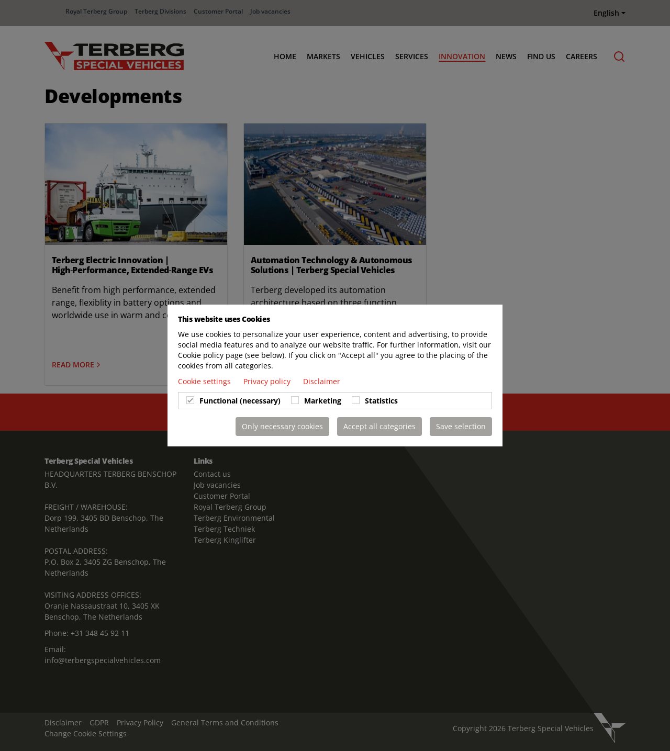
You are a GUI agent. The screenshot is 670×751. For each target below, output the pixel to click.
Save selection (461, 426)
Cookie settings (205, 381)
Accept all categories (379, 426)
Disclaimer (321, 381)
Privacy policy (268, 381)
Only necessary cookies (282, 426)
